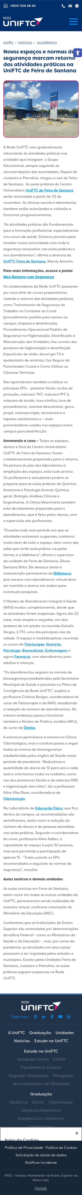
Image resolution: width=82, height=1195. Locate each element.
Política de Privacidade (24, 1147)
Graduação (40, 1032)
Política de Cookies (61, 1147)
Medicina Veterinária (41, 1110)
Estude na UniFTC (51, 1041)
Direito (29, 727)
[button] (77, 52)
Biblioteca (62, 573)
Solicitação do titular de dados (41, 1155)
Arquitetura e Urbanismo (41, 1118)
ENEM (59, 1059)
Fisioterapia (34, 644)
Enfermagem (56, 650)
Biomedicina (32, 650)
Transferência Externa (41, 1067)
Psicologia (11, 650)
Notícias (22, 1041)
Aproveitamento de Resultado (41, 1083)
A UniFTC (16, 1032)
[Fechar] (77, 1133)
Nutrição (53, 644)
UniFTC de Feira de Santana (49, 190)
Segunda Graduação (29, 1075)
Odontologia (14, 798)
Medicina (19, 1102)
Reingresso (63, 1075)
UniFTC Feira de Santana (24, 261)
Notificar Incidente (41, 1162)
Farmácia (22, 656)
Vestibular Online (33, 1059)
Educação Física (49, 808)
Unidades (65, 1032)
